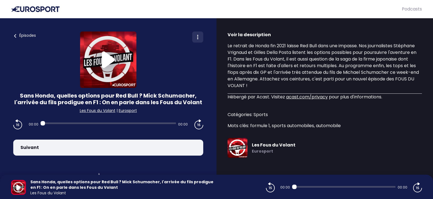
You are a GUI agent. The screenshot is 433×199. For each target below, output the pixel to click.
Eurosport (128, 110)
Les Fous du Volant (97, 110)
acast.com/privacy (307, 97)
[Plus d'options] (197, 37)
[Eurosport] (206, 9)
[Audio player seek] (108, 123)
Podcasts (412, 9)
